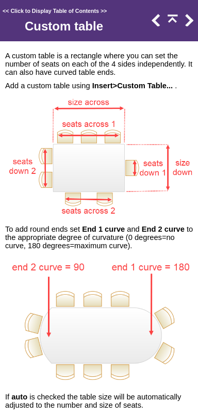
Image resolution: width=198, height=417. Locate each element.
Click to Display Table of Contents (54, 11)
